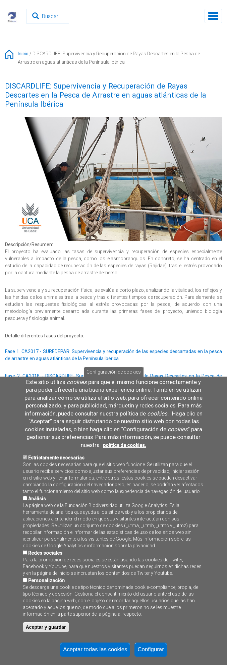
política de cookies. (124, 462)
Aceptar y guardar (46, 644)
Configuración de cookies (114, 389)
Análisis (37, 515)
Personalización (46, 597)
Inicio (23, 53)
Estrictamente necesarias (56, 475)
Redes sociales (45, 570)
